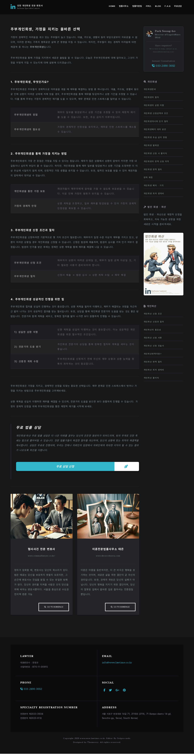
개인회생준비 (150, 89)
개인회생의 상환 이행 (154, 105)
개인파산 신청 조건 (153, 313)
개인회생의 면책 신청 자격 (156, 161)
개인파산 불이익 (151, 378)
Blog (158, 6)
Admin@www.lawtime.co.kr (163, 52)
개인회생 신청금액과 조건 (156, 113)
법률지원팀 (137, 6)
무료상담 (178, 6)
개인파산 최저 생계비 (154, 370)
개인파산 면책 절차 (153, 362)
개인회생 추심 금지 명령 (155, 137)
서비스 (148, 6)
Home (112, 6)
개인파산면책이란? (153, 354)
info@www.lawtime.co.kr (117, 663)
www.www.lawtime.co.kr (92, 739)
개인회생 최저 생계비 (154, 193)
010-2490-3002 (163, 66)
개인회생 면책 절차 (153, 169)
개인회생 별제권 (151, 145)
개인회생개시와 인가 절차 (156, 121)
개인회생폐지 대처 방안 (155, 129)
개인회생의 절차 (151, 97)
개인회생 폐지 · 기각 (154, 185)
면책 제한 (148, 177)
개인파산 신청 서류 (153, 338)
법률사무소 (124, 6)
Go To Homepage (54, 607)
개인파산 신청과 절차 (154, 321)
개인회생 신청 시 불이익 (155, 153)
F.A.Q (167, 6)
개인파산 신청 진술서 (154, 346)
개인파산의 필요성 (152, 329)
